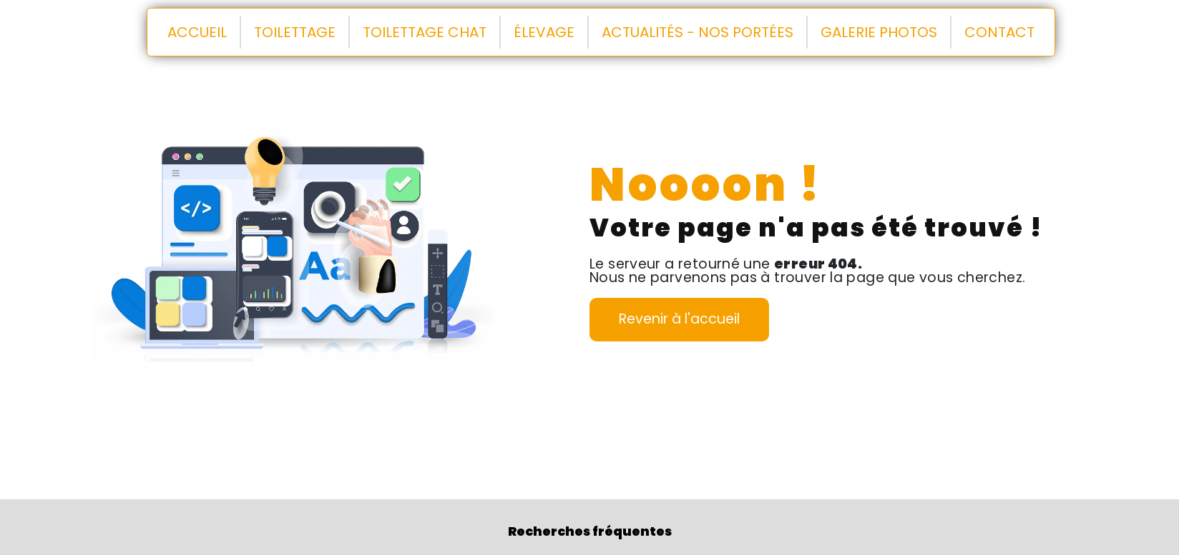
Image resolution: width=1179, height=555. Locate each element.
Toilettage (295, 32)
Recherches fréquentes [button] (590, 531)
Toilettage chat (424, 32)
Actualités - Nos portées (697, 32)
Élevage (544, 32)
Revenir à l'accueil (679, 319)
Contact (999, 32)
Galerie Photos (879, 32)
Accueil (197, 32)
